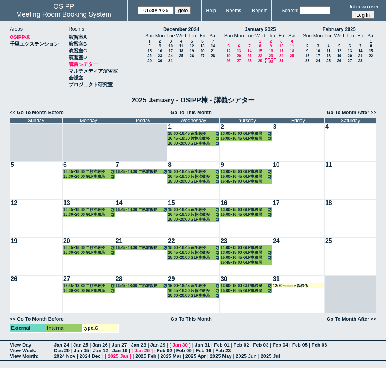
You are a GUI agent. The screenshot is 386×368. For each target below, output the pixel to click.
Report (259, 10)
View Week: (23, 350)
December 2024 (181, 29)
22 (149, 56)
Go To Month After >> (351, 112)
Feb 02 (241, 345)
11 (181, 46)
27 (202, 56)
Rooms (233, 10)
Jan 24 (61, 345)
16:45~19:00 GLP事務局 (241, 181)
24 (170, 56)
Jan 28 (138, 345)
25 (181, 56)
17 (170, 51)
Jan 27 (119, 345)
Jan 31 (202, 345)
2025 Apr (195, 356)
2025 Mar (170, 356)
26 (192, 56)
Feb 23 (223, 350)
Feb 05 (300, 345)
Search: (290, 10)
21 (213, 51)
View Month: (24, 356)
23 (160, 56)
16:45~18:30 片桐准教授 (194, 138)
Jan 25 (80, 345)
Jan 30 (180, 345)
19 (192, 51)
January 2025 (260, 29)
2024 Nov (64, 356)
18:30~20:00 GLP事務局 (194, 143)
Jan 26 (99, 345)
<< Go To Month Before (37, 112)
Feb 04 (280, 345)
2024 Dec (90, 356)
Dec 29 (62, 350)
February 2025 (339, 29)
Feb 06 (319, 345)
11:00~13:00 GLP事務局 (241, 248)
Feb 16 (203, 350)
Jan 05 (81, 350)
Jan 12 (100, 350)
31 (170, 61)
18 (181, 51)
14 (213, 46)
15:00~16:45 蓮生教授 (194, 133)
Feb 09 (184, 350)
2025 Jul (270, 356)
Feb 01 (222, 345)
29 (149, 61)
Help (211, 10)
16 (160, 51)
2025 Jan (118, 356)
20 (202, 51)
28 (213, 56)
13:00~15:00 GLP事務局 (247, 133)
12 (192, 46)
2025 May (221, 356)
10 (170, 46)
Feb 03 (260, 345)
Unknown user (363, 6)
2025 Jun (246, 356)
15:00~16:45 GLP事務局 (247, 138)
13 (202, 46)
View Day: (21, 345)
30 (160, 61)
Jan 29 (157, 345)
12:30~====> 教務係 (290, 286)
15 (149, 51)
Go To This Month (191, 112)
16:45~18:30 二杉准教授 (89, 171)
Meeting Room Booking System (63, 14)
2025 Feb (145, 356)
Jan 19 (119, 350)
